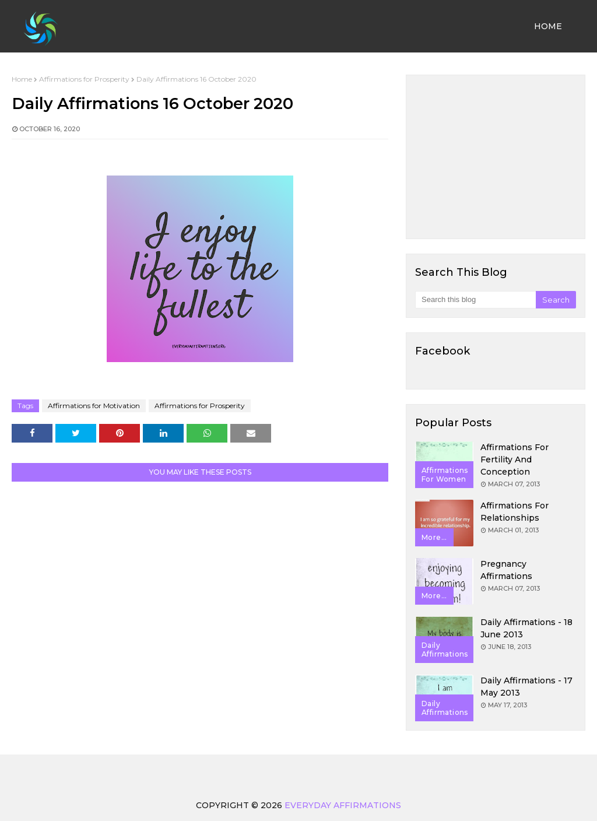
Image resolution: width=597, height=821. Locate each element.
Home (22, 79)
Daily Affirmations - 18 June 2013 (526, 628)
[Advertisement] (495, 157)
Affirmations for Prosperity (84, 79)
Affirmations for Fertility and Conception (514, 459)
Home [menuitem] (548, 26)
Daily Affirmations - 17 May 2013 (526, 686)
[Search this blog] (475, 299)
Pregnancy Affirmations (506, 570)
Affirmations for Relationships (514, 511)
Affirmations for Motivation (94, 405)
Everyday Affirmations (343, 805)
